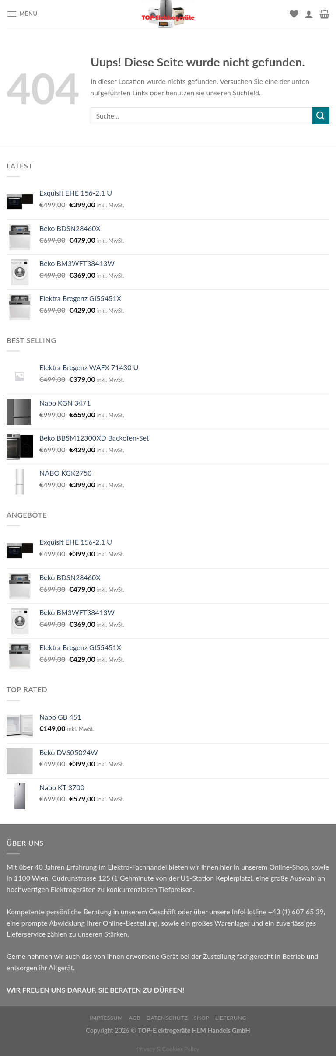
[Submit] (320, 115)
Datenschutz (167, 1017)
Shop (202, 1017)
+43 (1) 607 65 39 (296, 911)
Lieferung (230, 1017)
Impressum (106, 1017)
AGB (134, 1017)
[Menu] (22, 13)
